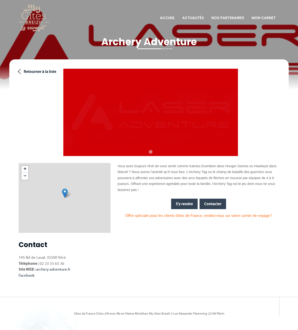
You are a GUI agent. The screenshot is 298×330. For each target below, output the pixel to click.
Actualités (193, 17)
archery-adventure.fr (53, 269)
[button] (65, 193)
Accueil (167, 17)
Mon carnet (264, 17)
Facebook (26, 275)
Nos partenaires (227, 17)
